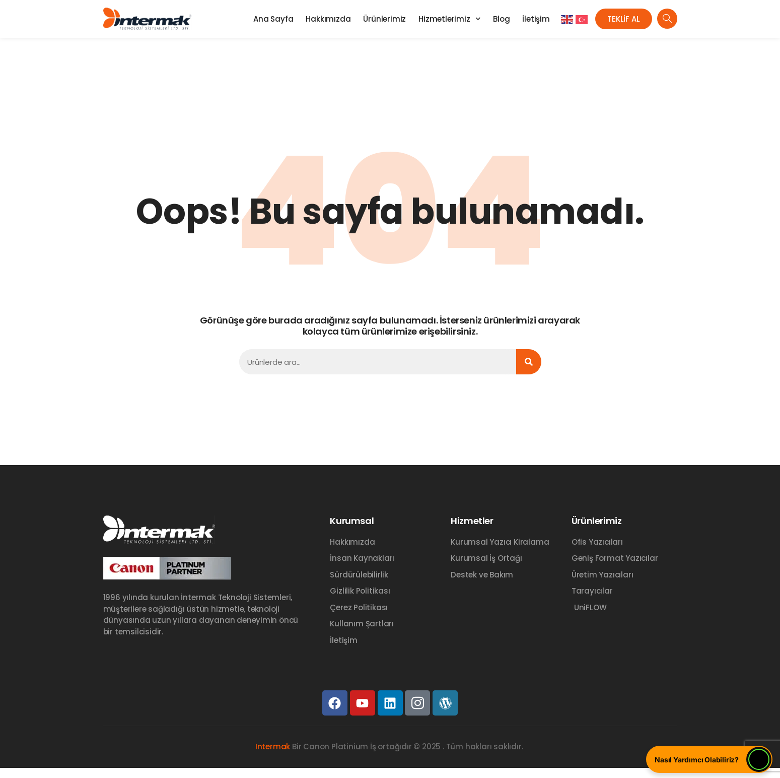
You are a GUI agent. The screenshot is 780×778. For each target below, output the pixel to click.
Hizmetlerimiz (449, 19)
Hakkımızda (328, 19)
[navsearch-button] (667, 19)
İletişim (535, 19)
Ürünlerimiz (384, 19)
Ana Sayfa (273, 19)
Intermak (272, 746)
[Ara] (528, 361)
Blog (501, 19)
